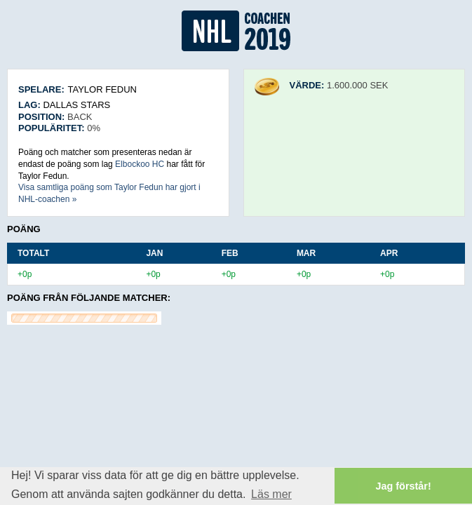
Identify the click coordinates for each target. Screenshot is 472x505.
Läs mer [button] (271, 494)
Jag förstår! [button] (403, 486)
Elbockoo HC (139, 164)
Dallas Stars (76, 105)
